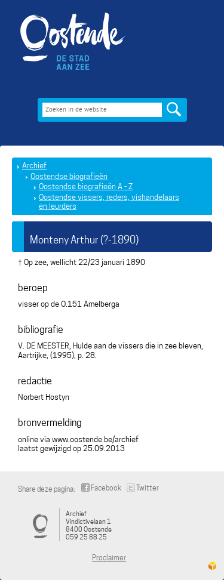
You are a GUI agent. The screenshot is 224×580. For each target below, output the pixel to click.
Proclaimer (109, 557)
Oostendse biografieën (69, 176)
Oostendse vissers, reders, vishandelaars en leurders (109, 202)
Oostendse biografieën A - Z (86, 186)
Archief (34, 165)
